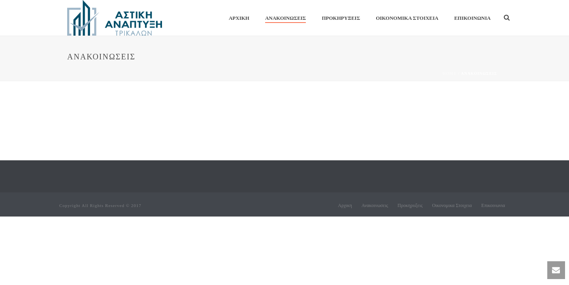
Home (450, 73)
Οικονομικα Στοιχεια (407, 18)
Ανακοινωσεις (285, 18)
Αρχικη (239, 18)
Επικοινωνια (472, 18)
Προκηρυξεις (341, 18)
